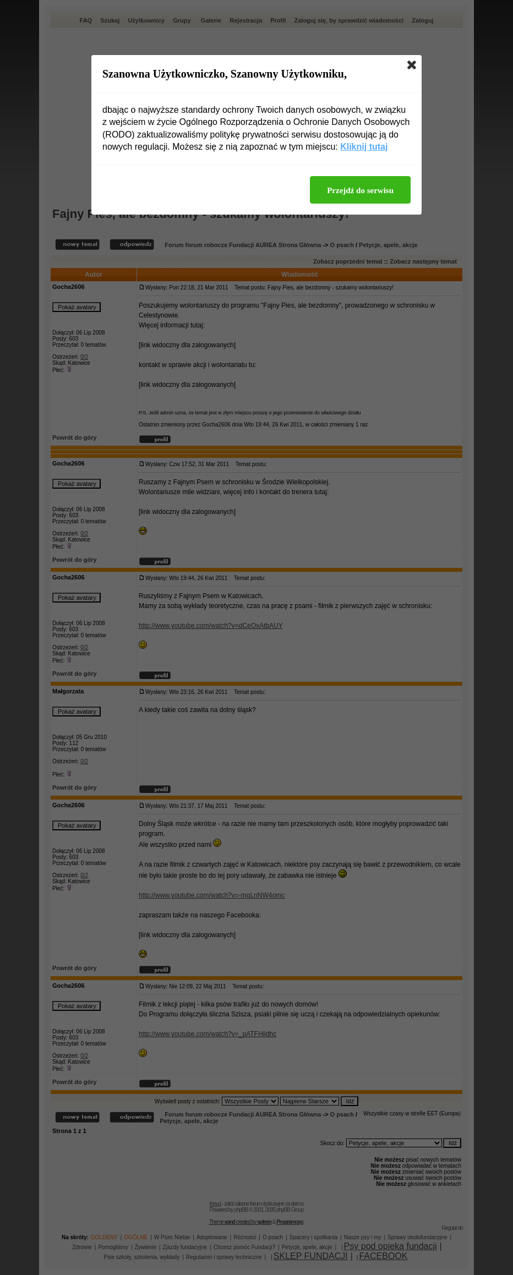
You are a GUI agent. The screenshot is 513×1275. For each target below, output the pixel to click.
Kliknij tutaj (364, 146)
